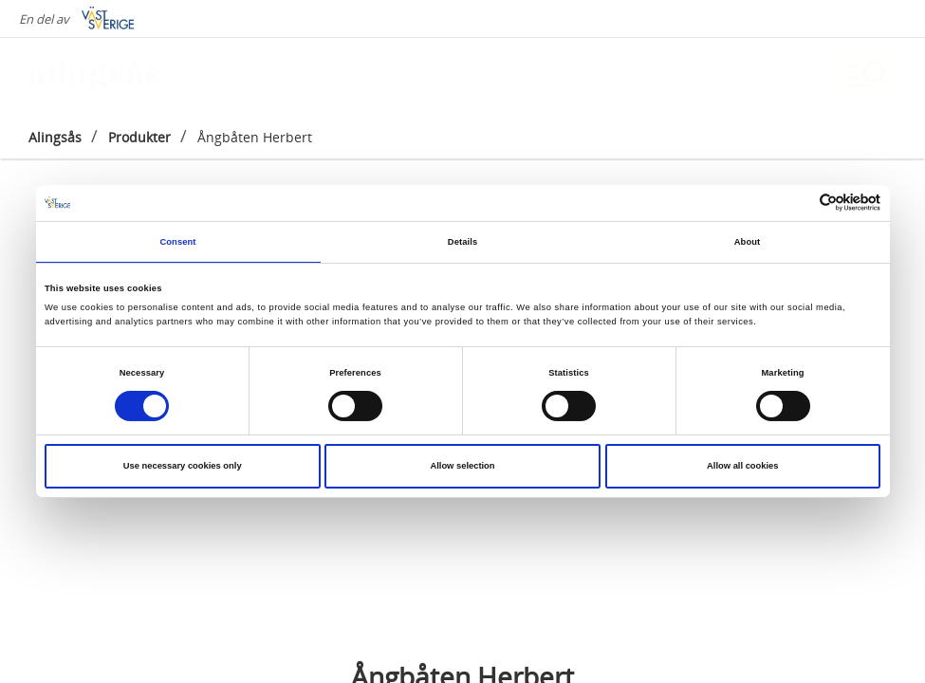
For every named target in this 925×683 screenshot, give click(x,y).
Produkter (139, 137)
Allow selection (462, 466)
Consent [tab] (177, 242)
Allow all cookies (742, 466)
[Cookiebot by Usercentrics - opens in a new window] (797, 203)
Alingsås (55, 137)
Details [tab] (462, 242)
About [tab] (747, 242)
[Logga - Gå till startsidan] (94, 76)
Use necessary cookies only (182, 466)
